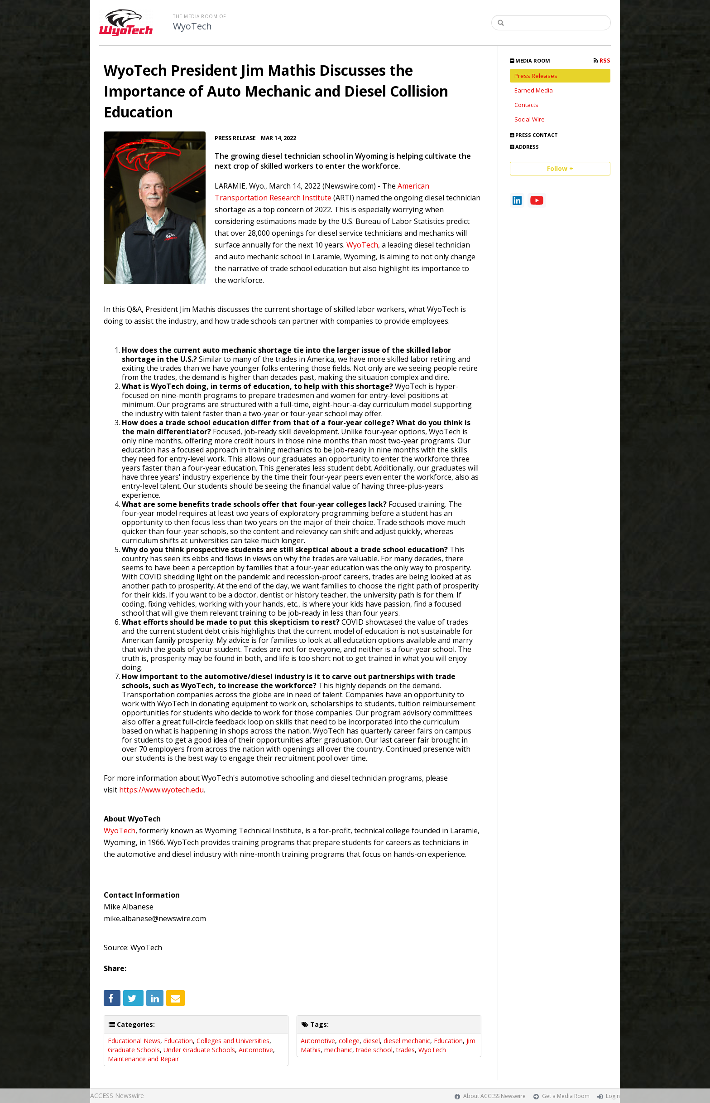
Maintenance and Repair (143, 1058)
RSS (602, 60)
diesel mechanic (407, 1040)
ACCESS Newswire (117, 1095)
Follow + (560, 168)
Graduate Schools (134, 1049)
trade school (374, 1049)
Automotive (256, 1049)
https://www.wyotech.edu (161, 790)
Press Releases (535, 76)
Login (613, 1096)
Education (178, 1040)
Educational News (134, 1040)
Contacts (526, 105)
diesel (371, 1040)
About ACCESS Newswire (494, 1096)
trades (405, 1049)
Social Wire (529, 119)
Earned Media (533, 90)
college (349, 1040)
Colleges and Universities (233, 1040)
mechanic (338, 1049)
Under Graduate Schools (199, 1049)
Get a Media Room (566, 1096)
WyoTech (192, 26)
